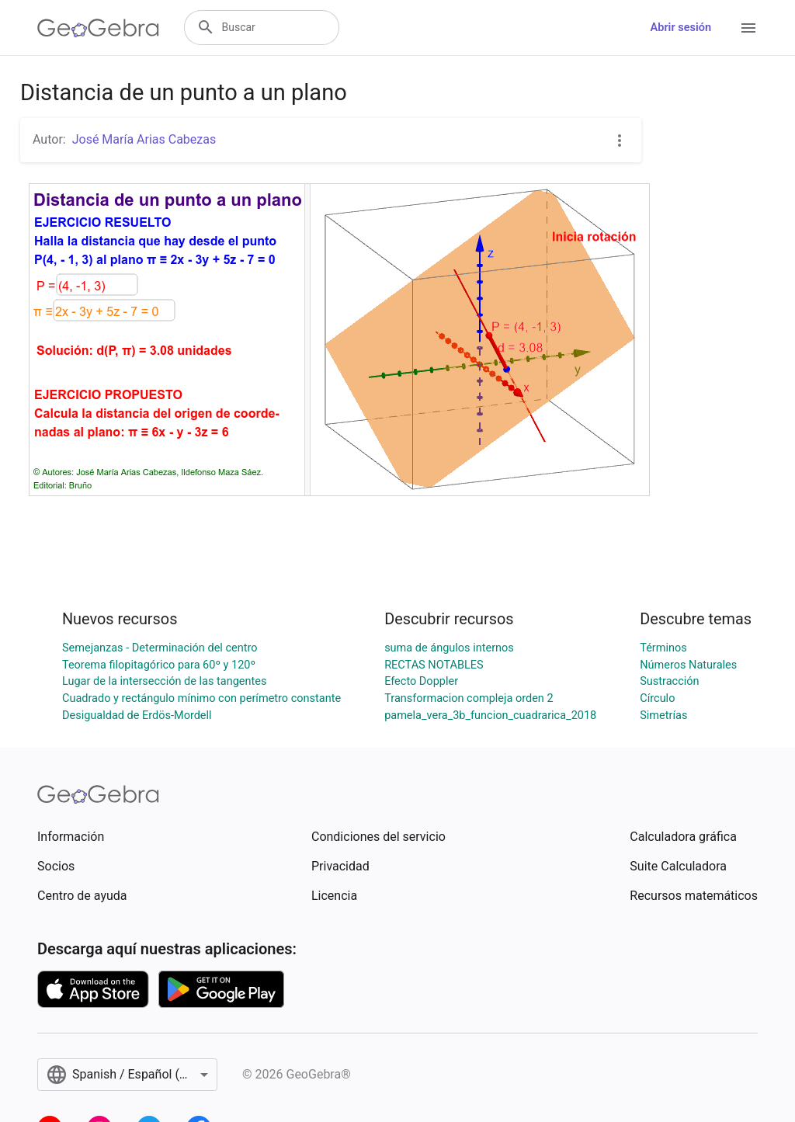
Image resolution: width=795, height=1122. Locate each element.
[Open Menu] (748, 28)
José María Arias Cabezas (144, 139)
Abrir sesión (681, 27)
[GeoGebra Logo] (98, 28)
